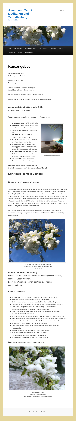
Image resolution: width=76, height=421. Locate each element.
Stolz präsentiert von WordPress (38, 412)
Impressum (12, 52)
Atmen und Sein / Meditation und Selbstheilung (20, 14)
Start (10, 48)
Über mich (53, 48)
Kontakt (20, 52)
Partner (61, 48)
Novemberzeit (29, 52)
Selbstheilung (43, 48)
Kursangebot (18, 48)
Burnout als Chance (30, 48)
